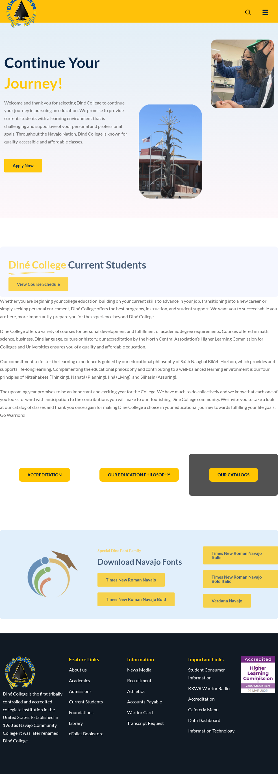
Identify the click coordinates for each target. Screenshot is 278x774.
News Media (139, 669)
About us (78, 669)
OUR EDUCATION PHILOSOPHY (139, 474)
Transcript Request (145, 723)
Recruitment (139, 680)
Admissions (80, 691)
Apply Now (23, 166)
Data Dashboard (204, 720)
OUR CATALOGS (233, 474)
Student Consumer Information (206, 673)
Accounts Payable (144, 701)
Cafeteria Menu (203, 709)
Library (76, 723)
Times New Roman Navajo (131, 582)
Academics (79, 680)
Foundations (81, 712)
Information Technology (211, 730)
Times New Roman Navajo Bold (136, 602)
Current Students (86, 701)
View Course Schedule (38, 286)
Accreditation (201, 698)
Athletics (136, 691)
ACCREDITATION (44, 474)
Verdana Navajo (227, 603)
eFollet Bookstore (86, 733)
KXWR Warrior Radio (209, 688)
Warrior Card (140, 712)
